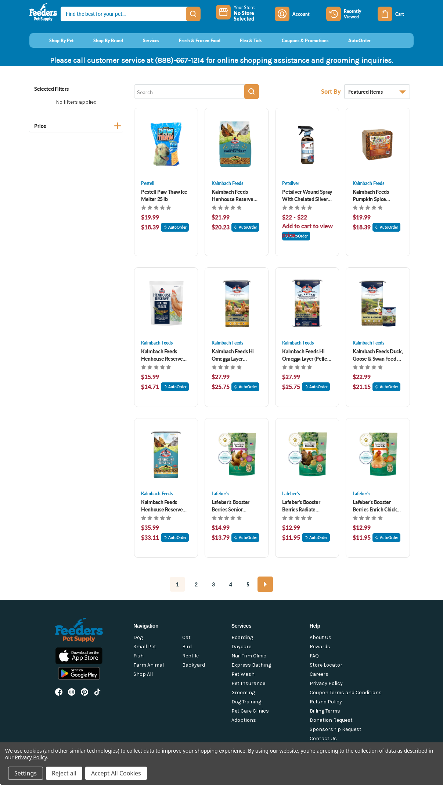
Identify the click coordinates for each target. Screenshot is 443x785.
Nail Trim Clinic (248, 656)
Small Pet (144, 646)
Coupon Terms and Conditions (346, 692)
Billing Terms (325, 711)
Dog (138, 637)
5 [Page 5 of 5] (247, 584)
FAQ (314, 656)
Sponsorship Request (335, 729)
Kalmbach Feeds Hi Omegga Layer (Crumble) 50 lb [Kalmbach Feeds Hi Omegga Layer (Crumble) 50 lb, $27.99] (233, 354)
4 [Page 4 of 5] (230, 584)
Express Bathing (251, 665)
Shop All (143, 674)
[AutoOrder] (352, 40)
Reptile (190, 656)
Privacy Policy (326, 683)
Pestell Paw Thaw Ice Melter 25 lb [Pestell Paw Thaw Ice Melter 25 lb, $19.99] (164, 195)
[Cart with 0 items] (396, 14)
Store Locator (326, 665)
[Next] (265, 584)
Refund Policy (326, 702)
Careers (319, 674)
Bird (187, 646)
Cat (186, 637)
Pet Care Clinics (250, 711)
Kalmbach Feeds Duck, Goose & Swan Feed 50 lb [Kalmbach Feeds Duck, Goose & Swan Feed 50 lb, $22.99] (378, 354)
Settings (25, 773)
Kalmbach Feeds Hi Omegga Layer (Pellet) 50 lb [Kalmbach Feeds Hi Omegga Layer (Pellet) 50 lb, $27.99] (306, 354)
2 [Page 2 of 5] (196, 584)
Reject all (64, 773)
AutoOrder (175, 227)
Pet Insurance (248, 683)
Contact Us (323, 738)
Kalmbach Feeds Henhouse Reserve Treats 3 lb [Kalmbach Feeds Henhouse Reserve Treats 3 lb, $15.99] (162, 354)
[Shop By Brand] (101, 40)
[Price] (76, 124)
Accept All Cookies (116, 773)
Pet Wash (243, 674)
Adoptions (243, 720)
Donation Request (331, 720)
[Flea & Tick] (244, 40)
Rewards (320, 646)
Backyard (193, 665)
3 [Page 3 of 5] (213, 584)
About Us (320, 637)
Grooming (243, 692)
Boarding (242, 637)
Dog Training (246, 702)
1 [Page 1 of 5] (177, 584)
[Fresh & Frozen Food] (192, 40)
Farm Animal (148, 665)
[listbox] (377, 91)
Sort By (331, 91)
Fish (138, 656)
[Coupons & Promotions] (298, 40)
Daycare (241, 646)
